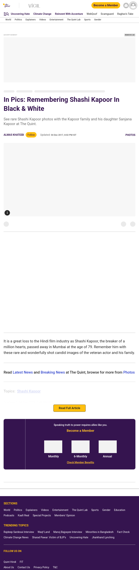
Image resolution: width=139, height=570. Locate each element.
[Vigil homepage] (34, 7)
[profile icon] (133, 5)
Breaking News (53, 372)
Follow (31, 134)
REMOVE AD (130, 35)
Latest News (23, 372)
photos (128, 372)
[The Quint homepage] (6, 5)
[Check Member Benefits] (80, 462)
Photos (130, 135)
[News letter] (126, 5)
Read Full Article (69, 408)
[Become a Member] (105, 5)
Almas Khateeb (14, 134)
